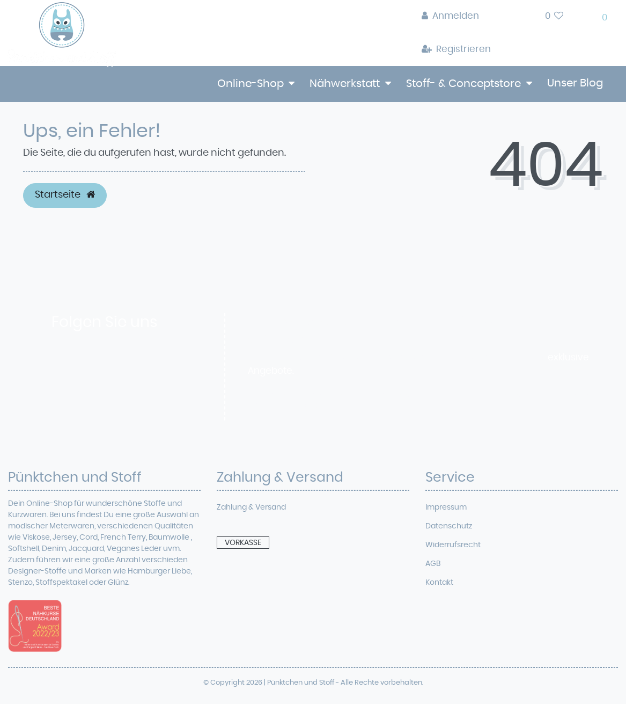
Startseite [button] (65, 195)
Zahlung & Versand (251, 507)
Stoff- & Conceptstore (463, 83)
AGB (432, 564)
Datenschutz (448, 526)
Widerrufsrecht (453, 545)
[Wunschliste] (554, 16)
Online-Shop (250, 83)
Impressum (446, 507)
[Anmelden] (456, 16)
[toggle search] (518, 19)
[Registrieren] (456, 50)
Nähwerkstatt (345, 83)
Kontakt (439, 582)
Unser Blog (575, 83)
